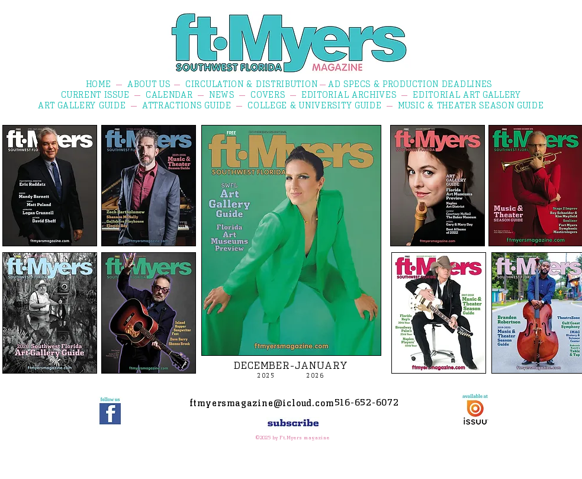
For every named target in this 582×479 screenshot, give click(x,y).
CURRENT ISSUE (95, 94)
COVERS (267, 94)
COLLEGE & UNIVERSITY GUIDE (314, 105)
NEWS (221, 94)
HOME (98, 84)
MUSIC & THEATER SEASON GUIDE (471, 105)
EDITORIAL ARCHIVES (349, 94)
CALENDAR (169, 94)
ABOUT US (149, 84)
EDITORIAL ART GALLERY (467, 94)
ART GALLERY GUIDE (82, 105)
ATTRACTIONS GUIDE (186, 105)
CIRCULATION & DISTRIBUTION (251, 84)
